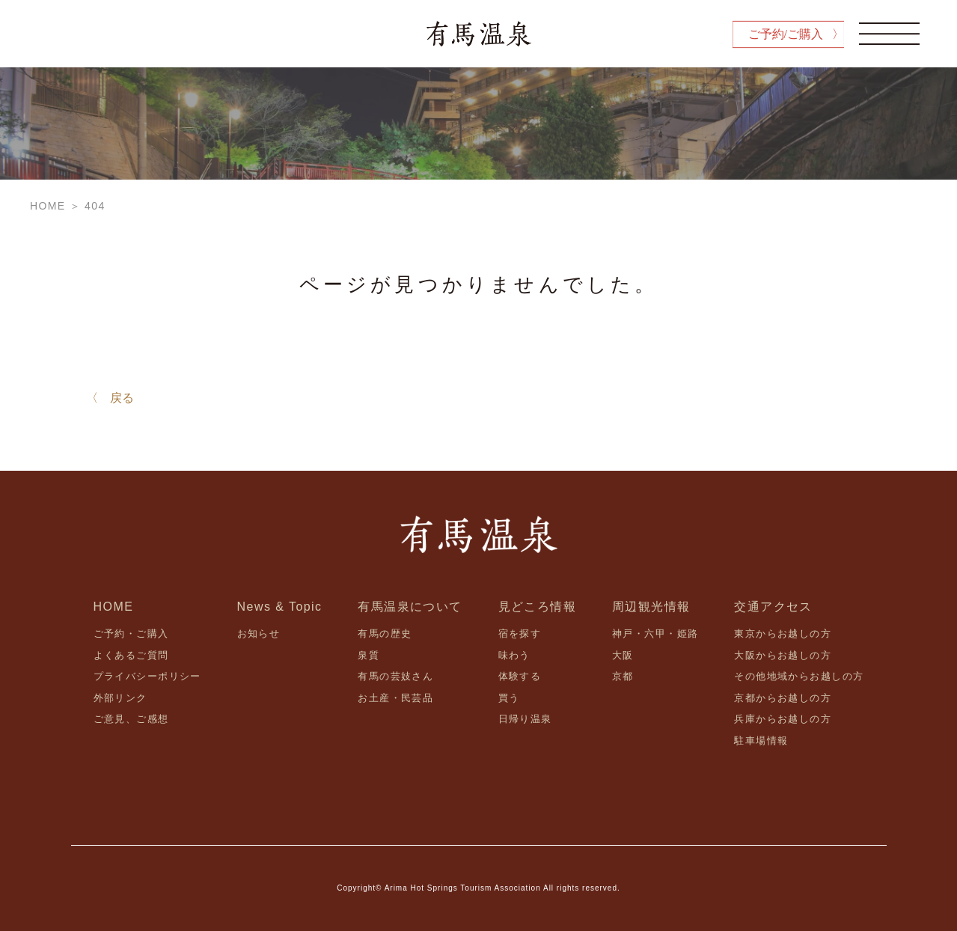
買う (509, 697)
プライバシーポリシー (147, 676)
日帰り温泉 (525, 718)
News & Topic (279, 606)
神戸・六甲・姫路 (655, 633)
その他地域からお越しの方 (798, 676)
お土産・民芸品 (395, 697)
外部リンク (120, 697)
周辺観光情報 (651, 606)
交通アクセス (773, 606)
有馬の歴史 (385, 633)
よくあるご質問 (131, 655)
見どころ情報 (537, 606)
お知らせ (259, 633)
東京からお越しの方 (782, 633)
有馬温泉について (410, 606)
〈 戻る (110, 397)
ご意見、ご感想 (131, 718)
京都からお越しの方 (782, 697)
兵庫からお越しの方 (782, 718)
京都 (623, 676)
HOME (114, 606)
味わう (514, 655)
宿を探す (520, 633)
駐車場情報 (761, 740)
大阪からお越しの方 (782, 655)
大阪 (623, 655)
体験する (520, 676)
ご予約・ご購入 (131, 633)
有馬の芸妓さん (395, 676)
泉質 (368, 655)
